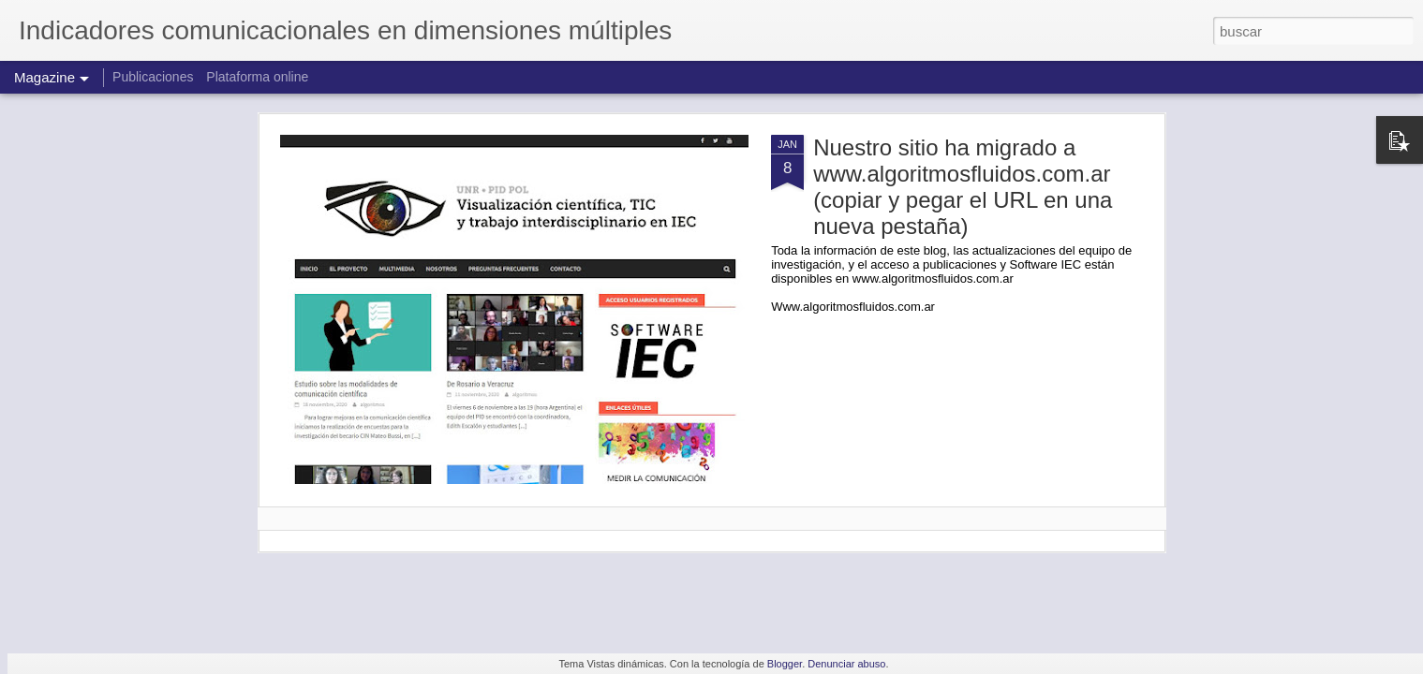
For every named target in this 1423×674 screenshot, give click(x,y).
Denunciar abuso (846, 663)
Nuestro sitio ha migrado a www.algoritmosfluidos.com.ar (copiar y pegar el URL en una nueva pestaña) (962, 187)
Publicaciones (154, 76)
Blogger (784, 663)
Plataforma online (257, 76)
